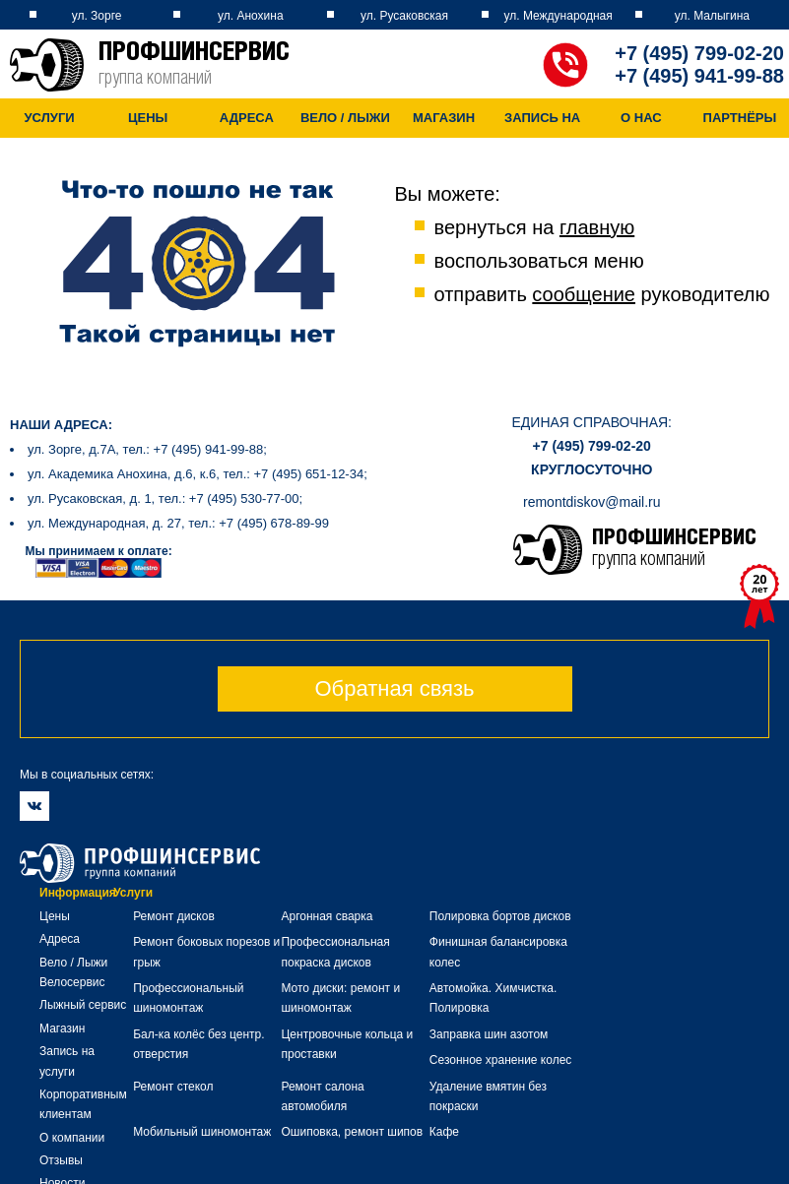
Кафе (444, 1132)
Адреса (248, 117)
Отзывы (61, 1160)
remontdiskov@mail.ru (591, 502)
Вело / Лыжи (347, 117)
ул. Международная (558, 16)
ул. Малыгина (712, 16)
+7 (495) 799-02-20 (699, 53)
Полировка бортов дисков (500, 916)
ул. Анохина (251, 16)
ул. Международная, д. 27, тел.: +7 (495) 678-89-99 (178, 523)
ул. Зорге (97, 16)
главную (596, 227)
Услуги (50, 117)
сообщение (583, 294)
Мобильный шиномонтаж (202, 1132)
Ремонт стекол (173, 1086)
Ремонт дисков (174, 916)
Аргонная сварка (326, 916)
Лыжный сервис (82, 1005)
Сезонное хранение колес (500, 1060)
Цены (148, 117)
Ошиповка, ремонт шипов (352, 1132)
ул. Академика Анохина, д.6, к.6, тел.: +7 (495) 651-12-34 (195, 474)
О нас (645, 117)
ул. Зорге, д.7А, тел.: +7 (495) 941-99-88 (145, 449)
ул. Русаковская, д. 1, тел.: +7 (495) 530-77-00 (163, 498)
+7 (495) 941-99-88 (699, 76)
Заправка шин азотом (489, 1034)
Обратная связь (394, 688)
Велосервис (72, 982)
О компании (71, 1138)
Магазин (447, 117)
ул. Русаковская (404, 16)
